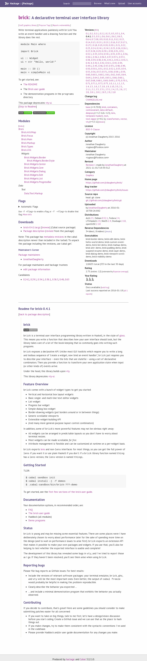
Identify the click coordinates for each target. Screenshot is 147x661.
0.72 (100, 83)
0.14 (88, 42)
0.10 (106, 39)
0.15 (93, 42)
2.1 (120, 86)
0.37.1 (115, 57)
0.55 (88, 71)
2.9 (108, 92)
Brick (21, 128)
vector (124, 118)
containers (112, 107)
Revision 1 (91, 164)
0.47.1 (111, 65)
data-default (106, 109)
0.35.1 (119, 53)
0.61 (107, 74)
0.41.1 (110, 59)
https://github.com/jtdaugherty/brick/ (104, 182)
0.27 (88, 51)
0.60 (88, 74)
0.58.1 (117, 71)
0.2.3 (108, 33)
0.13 (122, 39)
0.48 (117, 65)
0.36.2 (96, 57)
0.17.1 (124, 42)
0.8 (96, 39)
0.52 (106, 68)
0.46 (100, 65)
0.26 (118, 48)
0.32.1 (89, 53)
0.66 (114, 77)
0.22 (123, 45)
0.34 (100, 53)
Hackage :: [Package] (21, 3)
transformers (113, 118)
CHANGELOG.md (94, 99)
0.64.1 (89, 77)
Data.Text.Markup (33, 193)
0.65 (102, 77)
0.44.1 (89, 65)
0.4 (122, 33)
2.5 (116, 89)
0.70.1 (124, 80)
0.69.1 (112, 80)
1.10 (112, 86)
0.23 (88, 48)
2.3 (97, 89)
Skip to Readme (27, 106)
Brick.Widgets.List (33, 178)
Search (66, 3)
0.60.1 (94, 74)
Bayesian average (120, 271)
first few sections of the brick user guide (70, 489)
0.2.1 (96, 33)
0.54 (123, 68)
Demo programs (36, 518)
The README (30, 84)
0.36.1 (48, 279)
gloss (122, 335)
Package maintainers (29, 254)
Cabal (83, 655)
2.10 (113, 92)
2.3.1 (102, 89)
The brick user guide (39, 510)
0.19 (100, 45)
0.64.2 (96, 77)
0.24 (93, 48)
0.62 (113, 74)
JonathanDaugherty (33, 258)
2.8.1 (92, 92)
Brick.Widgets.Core (33, 167)
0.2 (91, 33)
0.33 (95, 53)
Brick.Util (26, 149)
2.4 (112, 89)
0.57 (99, 71)
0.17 (118, 42)
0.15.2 (107, 42)
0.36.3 (55, 279)
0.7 (93, 39)
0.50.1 (94, 68)
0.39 (93, 59)
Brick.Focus (27, 135)
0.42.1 (108, 62)
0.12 (116, 39)
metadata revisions (54, 236)
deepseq (90, 112)
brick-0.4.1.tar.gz (31, 227)
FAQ (30, 507)
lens (113, 112)
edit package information (36, 269)
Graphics (90, 175)
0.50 (88, 68)
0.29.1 (34, 279)
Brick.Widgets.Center (35, 163)
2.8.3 (104, 92)
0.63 (67, 279)
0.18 (95, 45)
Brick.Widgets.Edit (33, 174)
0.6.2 (114, 36)
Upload (121, 3)
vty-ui (49, 102)
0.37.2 (122, 57)
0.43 (114, 62)
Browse (97, 3)
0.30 (111, 51)
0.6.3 (119, 36)
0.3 (112, 33)
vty (87, 121)
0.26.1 (124, 48)
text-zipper (91, 118)
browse (46, 227)
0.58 (110, 71)
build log (105, 287)
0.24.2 (26, 279)
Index (21, 126)
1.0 (110, 83)
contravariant (92, 109)
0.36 (125, 53)
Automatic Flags (29, 206)
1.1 (114, 83)
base (88, 107)
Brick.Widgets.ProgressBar (37, 181)
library (34, 25)
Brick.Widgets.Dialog (34, 171)
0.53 (118, 68)
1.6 (95, 86)
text (106, 115)
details (101, 122)
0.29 (98, 51)
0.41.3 (124, 59)
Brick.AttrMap (28, 132)
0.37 (109, 57)
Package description (33, 230)
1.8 (103, 86)
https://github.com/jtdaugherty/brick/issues (107, 189)
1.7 (99, 86)
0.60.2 (101, 74)
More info (27, 214)
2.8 (87, 92)
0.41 (104, 59)
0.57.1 (104, 71)
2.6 (120, 89)
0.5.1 (98, 36)
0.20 (105, 45)
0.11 (111, 39)
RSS (96, 30)
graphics (27, 25)
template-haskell (94, 115)
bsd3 (21, 25)
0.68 (93, 80)
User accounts (134, 3)
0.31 (116, 51)
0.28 (93, 51)
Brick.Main (26, 139)
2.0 (116, 86)
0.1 (87, 33)
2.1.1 (88, 89)
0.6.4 (88, 39)
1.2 (118, 83)
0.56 (93, 71)
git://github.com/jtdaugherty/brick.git (104, 200)
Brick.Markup (28, 142)
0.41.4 (89, 62)
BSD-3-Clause (92, 129)
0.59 (123, 71)
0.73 (106, 83)
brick (23, 17)
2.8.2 (98, 92)
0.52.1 (112, 68)
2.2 (93, 89)
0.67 (88, 80)
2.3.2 (108, 89)
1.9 (107, 86)
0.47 (106, 65)
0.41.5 (96, 62)
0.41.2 (117, 59)
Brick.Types (27, 146)
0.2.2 (102, 33)
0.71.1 (94, 83)
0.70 (118, 80)
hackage (70, 655)
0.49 (61, 279)
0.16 (113, 42)
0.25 (113, 48)
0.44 (120, 62)
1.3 (122, 83)
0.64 (123, 74)
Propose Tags (44, 25)
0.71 (88, 83)
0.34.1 (41, 279)
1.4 (87, 86)
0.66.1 (121, 77)
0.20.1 (112, 45)
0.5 (93, 36)
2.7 (125, 89)
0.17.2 (89, 45)
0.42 (102, 62)
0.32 (121, 51)
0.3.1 (117, 33)
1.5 (91, 86)
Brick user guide (36, 88)
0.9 (101, 39)
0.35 (113, 53)
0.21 (118, 45)
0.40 (99, 59)
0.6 (103, 36)
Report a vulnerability (61, 25)
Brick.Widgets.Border (35, 157)
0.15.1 (100, 42)
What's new (109, 3)
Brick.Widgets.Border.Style (41, 160)
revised (49, 230)
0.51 (100, 68)
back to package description (34, 314)
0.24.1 (100, 48)
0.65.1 (108, 77)
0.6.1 (108, 36)
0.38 (88, 59)
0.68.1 (99, 80)
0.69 (105, 80)
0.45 (95, 65)
